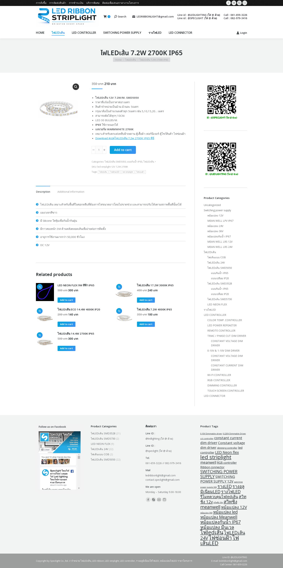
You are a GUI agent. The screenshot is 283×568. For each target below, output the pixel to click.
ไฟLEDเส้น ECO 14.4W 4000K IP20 (79, 309)
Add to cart (123, 150)
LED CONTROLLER (215, 315)
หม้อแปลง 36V (215, 231)
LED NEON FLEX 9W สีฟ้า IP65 (76, 285)
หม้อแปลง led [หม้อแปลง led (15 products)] (225, 512)
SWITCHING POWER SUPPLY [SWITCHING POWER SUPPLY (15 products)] (219, 474)
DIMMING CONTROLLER (222, 385)
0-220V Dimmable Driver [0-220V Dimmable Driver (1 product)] (234, 433)
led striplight (128, 172)
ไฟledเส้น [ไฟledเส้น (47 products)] (211, 532)
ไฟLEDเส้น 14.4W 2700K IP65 (76, 333)
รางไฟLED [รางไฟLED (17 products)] (231, 491)
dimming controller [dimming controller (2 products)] (227, 447)
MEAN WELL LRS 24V (219, 247)
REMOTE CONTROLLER (221, 330)
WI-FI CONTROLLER (219, 375)
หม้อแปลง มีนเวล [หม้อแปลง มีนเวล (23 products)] (217, 527)
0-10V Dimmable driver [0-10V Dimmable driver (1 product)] (211, 433)
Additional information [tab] (70, 191)
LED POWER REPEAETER (222, 325)
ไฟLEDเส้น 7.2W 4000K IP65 (154, 309)
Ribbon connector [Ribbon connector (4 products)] (212, 467)
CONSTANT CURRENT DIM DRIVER (227, 367)
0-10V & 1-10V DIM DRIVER (223, 350)
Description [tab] (43, 191)
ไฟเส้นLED (114, 172)
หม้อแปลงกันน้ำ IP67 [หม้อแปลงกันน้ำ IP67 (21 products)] (220, 522)
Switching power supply (217, 210)
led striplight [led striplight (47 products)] (215, 457)
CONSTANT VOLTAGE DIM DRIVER (227, 343)
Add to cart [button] (66, 300)
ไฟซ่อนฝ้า (140, 172)
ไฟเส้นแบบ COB (216, 257)
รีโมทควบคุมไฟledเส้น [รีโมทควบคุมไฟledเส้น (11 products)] (219, 496)
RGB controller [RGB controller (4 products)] (227, 463)
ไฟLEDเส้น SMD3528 (219, 283)
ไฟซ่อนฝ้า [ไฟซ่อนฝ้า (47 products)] (220, 537)
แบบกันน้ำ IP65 (134, 161)
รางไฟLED (210, 309)
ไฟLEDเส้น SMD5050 (115, 161)
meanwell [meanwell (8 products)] (208, 462)
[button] (76, 87)
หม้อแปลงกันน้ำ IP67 (219, 236)
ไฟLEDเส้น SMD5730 (219, 299)
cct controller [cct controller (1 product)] (207, 438)
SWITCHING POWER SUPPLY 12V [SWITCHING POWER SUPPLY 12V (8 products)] (217, 479)
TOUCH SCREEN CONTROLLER (225, 390)
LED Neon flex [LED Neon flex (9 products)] (227, 452)
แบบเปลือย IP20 (220, 278)
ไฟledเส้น (103, 172)
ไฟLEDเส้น (148, 161)
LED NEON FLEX (217, 304)
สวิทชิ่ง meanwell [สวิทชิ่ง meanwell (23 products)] (218, 504)
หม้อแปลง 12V (215, 215)
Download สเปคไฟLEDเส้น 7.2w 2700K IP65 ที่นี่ (124, 138)
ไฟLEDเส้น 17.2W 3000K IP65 (155, 285)
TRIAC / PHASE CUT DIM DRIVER (226, 335)
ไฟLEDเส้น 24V (216, 262)
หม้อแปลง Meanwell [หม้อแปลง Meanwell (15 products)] (218, 517)
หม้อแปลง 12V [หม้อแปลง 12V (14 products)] (234, 507)
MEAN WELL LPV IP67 (220, 220)
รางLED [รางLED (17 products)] (224, 486)
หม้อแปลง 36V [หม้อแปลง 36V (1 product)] (206, 513)
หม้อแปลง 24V (215, 226)
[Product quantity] (99, 150)
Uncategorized (212, 205)
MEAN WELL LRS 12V (219, 241)
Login (241, 32)
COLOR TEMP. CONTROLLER (224, 320)
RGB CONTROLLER (218, 380)
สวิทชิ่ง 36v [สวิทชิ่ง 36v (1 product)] (218, 502)
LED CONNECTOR (214, 396)
